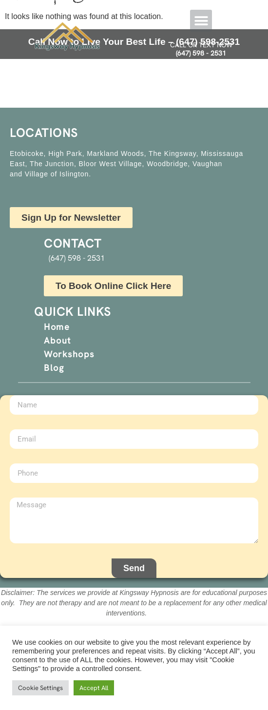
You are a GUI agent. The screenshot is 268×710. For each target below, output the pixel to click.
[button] (201, 21)
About (57, 340)
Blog (54, 367)
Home (57, 326)
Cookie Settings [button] (40, 688)
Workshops (69, 354)
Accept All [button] (93, 688)
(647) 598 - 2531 (201, 53)
